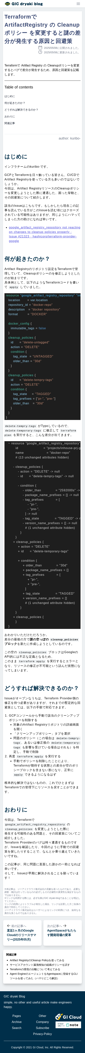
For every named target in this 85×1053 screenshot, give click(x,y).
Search (16, 1028)
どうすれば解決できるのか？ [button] (21, 109)
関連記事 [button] (9, 123)
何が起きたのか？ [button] (14, 102)
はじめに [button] (9, 96)
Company (42, 1022)
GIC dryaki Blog (14, 996)
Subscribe (42, 1028)
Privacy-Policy (42, 1034)
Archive (17, 1022)
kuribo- (75, 138)
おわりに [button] (9, 116)
